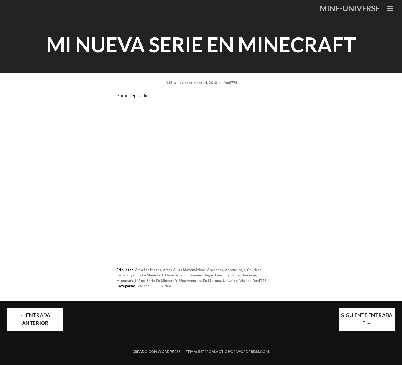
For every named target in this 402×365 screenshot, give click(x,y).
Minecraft (124, 280)
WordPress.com (252, 351)
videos (245, 280)
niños (140, 280)
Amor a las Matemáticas (184, 269)
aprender (215, 269)
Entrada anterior (35, 319)
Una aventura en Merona (200, 280)
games (197, 275)
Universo (230, 280)
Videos (143, 286)
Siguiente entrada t (367, 319)
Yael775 (230, 82)
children (254, 269)
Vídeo (166, 286)
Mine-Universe (350, 8)
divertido (173, 275)
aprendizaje (235, 269)
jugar (209, 275)
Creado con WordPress (156, 351)
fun (186, 275)
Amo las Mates (148, 269)
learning (222, 275)
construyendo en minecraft (140, 275)
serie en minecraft (162, 280)
